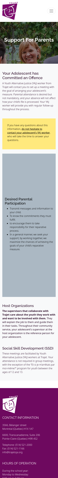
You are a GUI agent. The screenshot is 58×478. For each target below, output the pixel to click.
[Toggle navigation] (51, 11)
